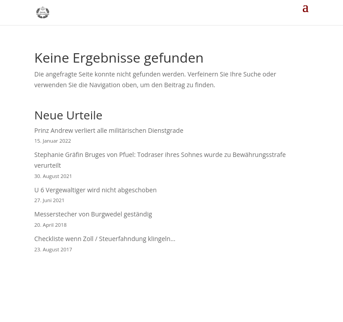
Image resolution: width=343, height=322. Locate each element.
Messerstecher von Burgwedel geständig (93, 214)
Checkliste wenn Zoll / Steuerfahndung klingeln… (105, 238)
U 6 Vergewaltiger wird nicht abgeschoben (95, 190)
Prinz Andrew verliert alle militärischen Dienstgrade (109, 130)
